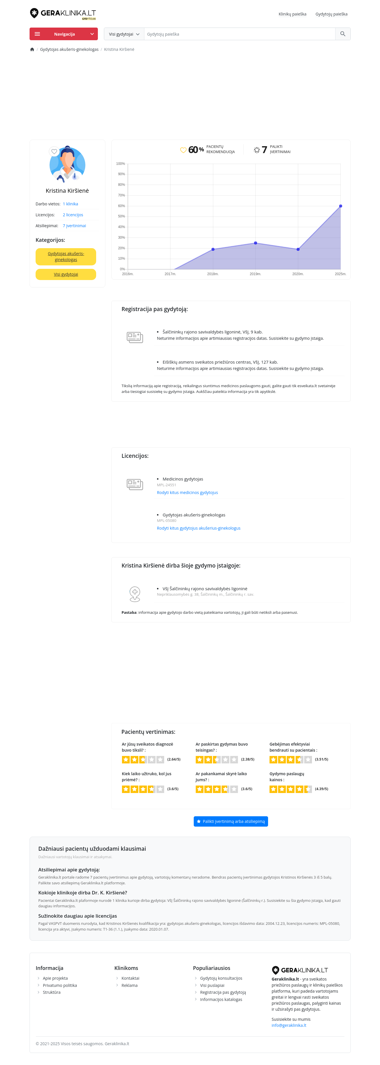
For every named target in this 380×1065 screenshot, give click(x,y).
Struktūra (52, 992)
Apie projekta (55, 978)
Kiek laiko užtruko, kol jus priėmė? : (146, 776)
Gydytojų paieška (332, 14)
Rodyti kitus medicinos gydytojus (187, 492)
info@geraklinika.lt (289, 1025)
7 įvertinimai (74, 225)
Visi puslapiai (212, 985)
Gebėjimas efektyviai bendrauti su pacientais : (293, 747)
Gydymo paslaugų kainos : (287, 776)
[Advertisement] (190, 96)
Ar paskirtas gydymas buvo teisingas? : (222, 747)
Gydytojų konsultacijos (221, 978)
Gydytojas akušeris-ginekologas (66, 256)
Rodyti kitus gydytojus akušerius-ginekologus (199, 528)
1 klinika (70, 204)
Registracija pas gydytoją (223, 992)
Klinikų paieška (293, 14)
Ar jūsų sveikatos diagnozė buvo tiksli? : (147, 747)
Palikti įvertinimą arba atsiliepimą (231, 822)
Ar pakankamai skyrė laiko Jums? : (221, 776)
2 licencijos (73, 214)
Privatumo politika (60, 985)
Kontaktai (130, 978)
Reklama (130, 985)
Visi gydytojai (66, 274)
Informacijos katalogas (221, 999)
